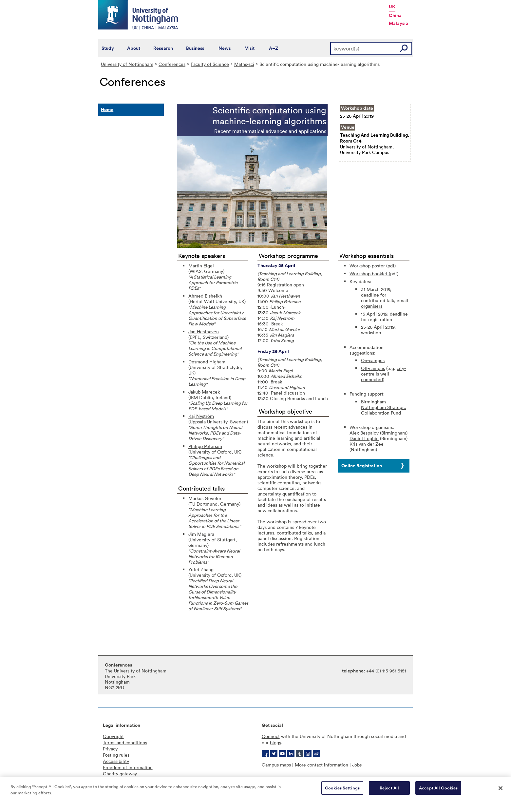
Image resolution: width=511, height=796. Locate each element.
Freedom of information (128, 767)
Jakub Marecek (204, 392)
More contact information (321, 765)
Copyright (113, 736)
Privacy (110, 749)
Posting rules (116, 755)
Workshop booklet (369, 273)
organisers (371, 306)
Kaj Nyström (201, 416)
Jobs (357, 765)
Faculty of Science (210, 64)
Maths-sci (244, 64)
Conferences (172, 64)
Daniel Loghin (364, 438)
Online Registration (361, 465)
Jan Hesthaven (203, 331)
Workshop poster (367, 265)
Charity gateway (120, 773)
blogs (275, 742)
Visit (250, 48)
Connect (271, 736)
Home (107, 109)
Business (195, 48)
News (224, 48)
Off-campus (373, 368)
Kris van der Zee (367, 444)
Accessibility (116, 761)
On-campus (373, 360)
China (395, 15)
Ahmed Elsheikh (205, 296)
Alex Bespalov (364, 433)
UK (392, 6)
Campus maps (276, 765)
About (133, 48)
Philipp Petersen (205, 446)
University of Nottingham (127, 64)
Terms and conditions (125, 742)
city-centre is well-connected (383, 373)
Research (163, 48)
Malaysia (398, 23)
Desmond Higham (206, 362)
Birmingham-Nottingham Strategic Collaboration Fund (383, 407)
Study (108, 48)
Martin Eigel (201, 265)
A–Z (273, 48)
